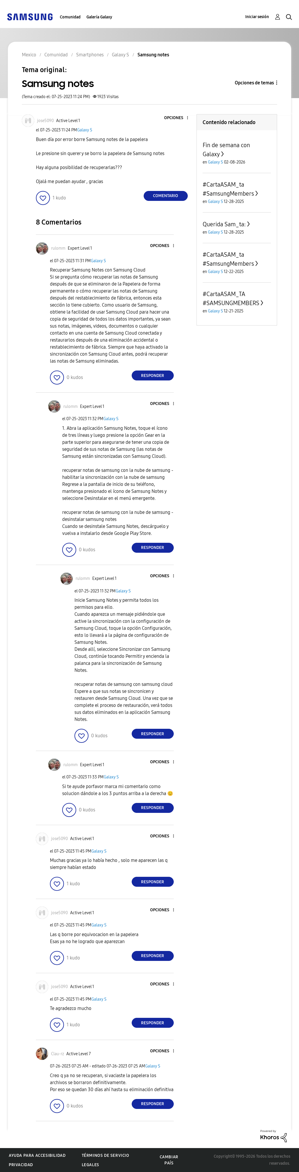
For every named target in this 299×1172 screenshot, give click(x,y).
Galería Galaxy (99, 17)
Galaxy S (84, 130)
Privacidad (21, 1164)
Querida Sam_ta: (224, 224)
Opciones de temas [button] (254, 83)
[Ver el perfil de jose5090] (45, 120)
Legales (90, 1164)
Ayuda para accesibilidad (37, 1155)
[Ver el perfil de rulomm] (58, 248)
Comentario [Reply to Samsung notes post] (165, 195)
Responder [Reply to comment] (152, 375)
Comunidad (70, 17)
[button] (177, 118)
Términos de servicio (105, 1155)
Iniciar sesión (257, 16)
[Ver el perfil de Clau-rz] (57, 1053)
